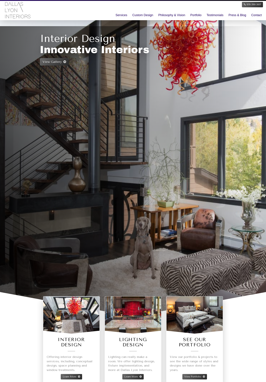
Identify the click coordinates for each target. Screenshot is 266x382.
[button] (16, 163)
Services (121, 15)
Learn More (71, 376)
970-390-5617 (252, 4)
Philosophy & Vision (171, 15)
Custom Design (142, 15)
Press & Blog (237, 15)
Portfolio (196, 15)
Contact (256, 15)
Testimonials (215, 15)
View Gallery (35, 62)
